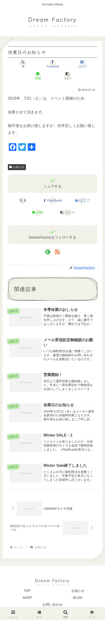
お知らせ (16, 167)
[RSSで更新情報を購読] (57, 251)
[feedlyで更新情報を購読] (48, 251)
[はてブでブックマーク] (82, 64)
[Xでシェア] (22, 64)
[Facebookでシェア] (52, 64)
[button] (67, 76)
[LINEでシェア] (37, 76)
